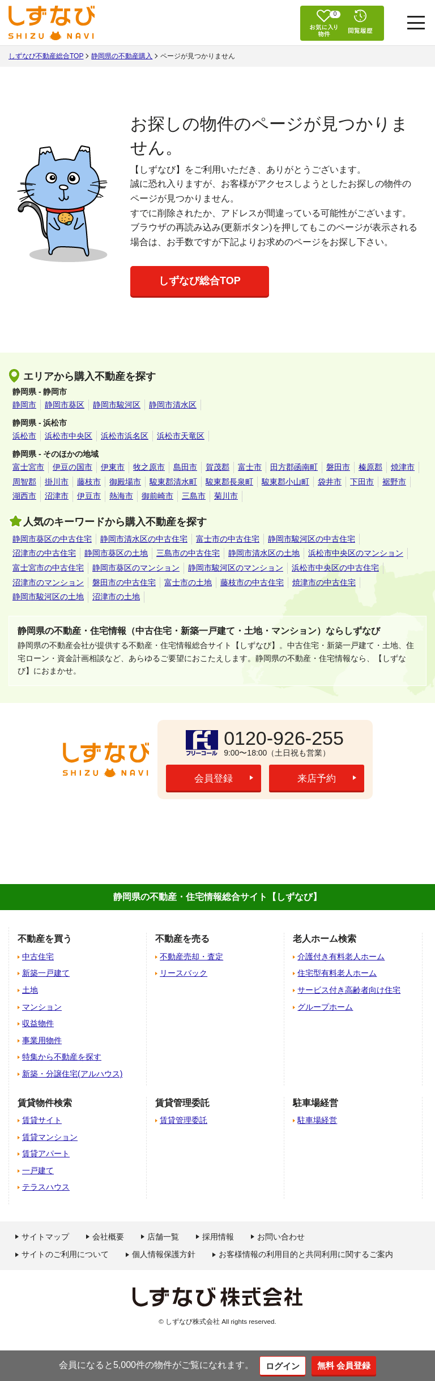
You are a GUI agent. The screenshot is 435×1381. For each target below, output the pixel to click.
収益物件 (38, 1023)
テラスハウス (46, 1186)
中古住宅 (38, 956)
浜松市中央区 (68, 435)
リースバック (183, 972)
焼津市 (403, 466)
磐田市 (338, 466)
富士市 (250, 466)
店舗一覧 (163, 1236)
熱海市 (121, 495)
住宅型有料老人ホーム (337, 972)
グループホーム (325, 1006)
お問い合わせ (281, 1236)
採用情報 (218, 1236)
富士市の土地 (188, 582)
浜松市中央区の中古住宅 (335, 567)
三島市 (194, 495)
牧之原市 (149, 466)
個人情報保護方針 (163, 1254)
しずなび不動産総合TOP (45, 56)
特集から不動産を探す (61, 1056)
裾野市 (394, 481)
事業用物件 (42, 1040)
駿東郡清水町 (173, 481)
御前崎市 (157, 495)
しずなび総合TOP (200, 280)
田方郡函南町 (294, 466)
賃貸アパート (46, 1153)
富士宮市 (28, 466)
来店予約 (316, 778)
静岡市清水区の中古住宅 (143, 538)
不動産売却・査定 (191, 956)
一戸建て (38, 1170)
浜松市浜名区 (124, 435)
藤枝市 (89, 481)
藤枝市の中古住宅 (252, 582)
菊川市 (226, 495)
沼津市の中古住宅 (44, 552)
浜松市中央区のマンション (355, 552)
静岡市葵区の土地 (116, 552)
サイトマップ (45, 1236)
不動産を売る (182, 938)
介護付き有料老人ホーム (341, 956)
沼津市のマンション (48, 582)
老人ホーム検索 (324, 938)
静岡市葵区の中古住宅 (52, 538)
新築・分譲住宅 (72, 1073)
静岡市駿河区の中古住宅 (311, 538)
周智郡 (24, 481)
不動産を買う (45, 938)
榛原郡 (370, 466)
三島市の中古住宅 (188, 552)
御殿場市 (125, 481)
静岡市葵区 (64, 404)
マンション (42, 1006)
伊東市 (113, 466)
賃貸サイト (42, 1120)
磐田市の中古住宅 (124, 582)
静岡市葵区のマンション (136, 567)
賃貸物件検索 (45, 1103)
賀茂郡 (217, 466)
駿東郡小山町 (285, 481)
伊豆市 (89, 495)
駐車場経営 (317, 1120)
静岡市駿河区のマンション (235, 567)
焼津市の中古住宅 (324, 582)
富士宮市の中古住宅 (48, 567)
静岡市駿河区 (116, 404)
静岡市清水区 (173, 404)
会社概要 (108, 1236)
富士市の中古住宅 (227, 538)
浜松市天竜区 (180, 435)
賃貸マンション (50, 1137)
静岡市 (24, 404)
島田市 (185, 466)
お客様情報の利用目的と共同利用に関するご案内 (306, 1254)
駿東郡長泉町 (229, 481)
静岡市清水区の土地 (264, 552)
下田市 (362, 481)
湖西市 (24, 495)
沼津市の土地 (116, 596)
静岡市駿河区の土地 (48, 596)
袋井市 (330, 481)
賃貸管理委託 (183, 1120)
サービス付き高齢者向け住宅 (348, 989)
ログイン (281, 1365)
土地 (30, 989)
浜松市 (24, 435)
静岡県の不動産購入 (121, 56)
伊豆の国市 (72, 466)
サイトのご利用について (65, 1254)
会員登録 (213, 778)
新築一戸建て (46, 972)
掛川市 (57, 481)
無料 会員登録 (345, 1365)
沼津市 (57, 495)
